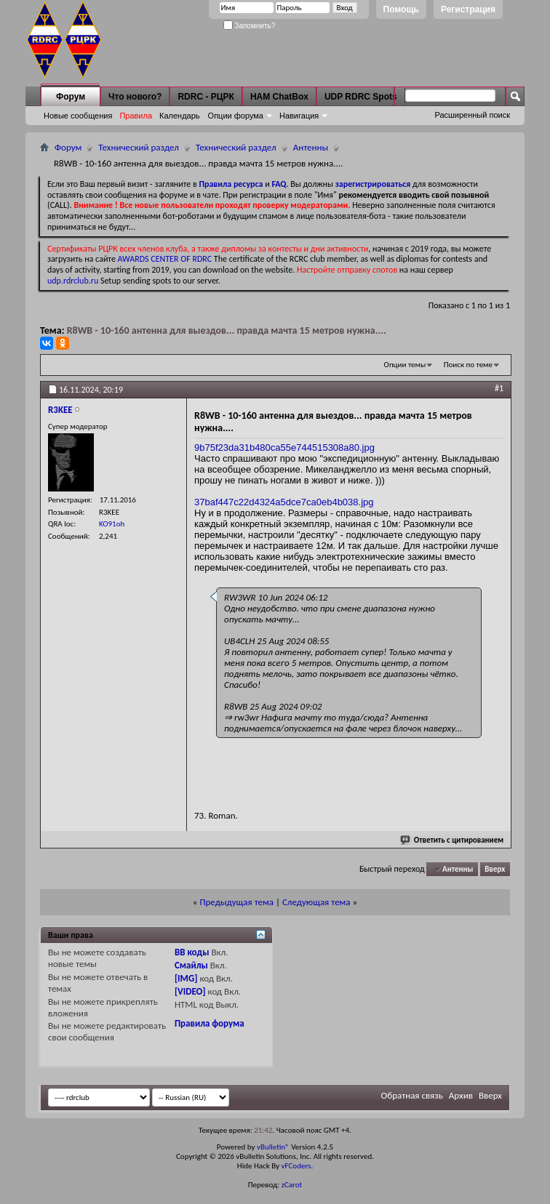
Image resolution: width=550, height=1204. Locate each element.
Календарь (179, 115)
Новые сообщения (78, 115)
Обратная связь (412, 1095)
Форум (70, 97)
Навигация (299, 115)
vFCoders (296, 1166)
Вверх (495, 869)
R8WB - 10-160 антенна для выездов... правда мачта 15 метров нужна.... (226, 330)
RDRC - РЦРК (206, 97)
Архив (461, 1095)
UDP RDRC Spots (360, 97)
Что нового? (135, 97)
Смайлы (191, 965)
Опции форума (235, 115)
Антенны (310, 147)
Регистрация (468, 9)
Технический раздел (138, 147)
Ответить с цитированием (452, 840)
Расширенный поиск (472, 115)
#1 (499, 388)
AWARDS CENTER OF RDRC (165, 259)
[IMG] (186, 978)
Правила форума (209, 1023)
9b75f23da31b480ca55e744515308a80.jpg (284, 447)
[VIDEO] (190, 991)
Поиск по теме (468, 364)
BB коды (192, 952)
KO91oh (111, 524)
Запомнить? (249, 26)
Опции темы (405, 364)
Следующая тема (316, 901)
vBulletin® (273, 1147)
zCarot (292, 1184)
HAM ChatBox (279, 97)
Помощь (401, 9)
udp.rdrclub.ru (72, 281)
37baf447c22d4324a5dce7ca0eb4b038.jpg (284, 502)
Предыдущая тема (236, 901)
